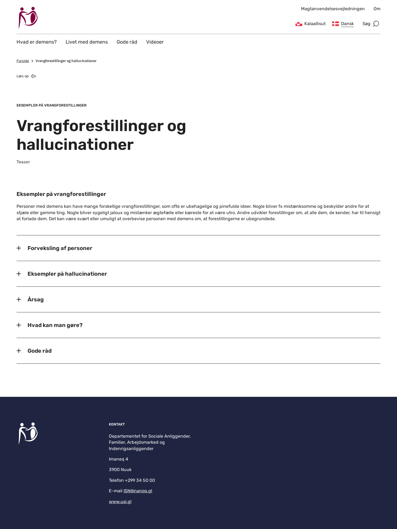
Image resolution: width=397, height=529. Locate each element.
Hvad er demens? (37, 42)
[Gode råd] (198, 350)
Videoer (155, 42)
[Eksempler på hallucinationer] (198, 273)
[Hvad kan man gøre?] (198, 325)
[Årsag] (198, 299)
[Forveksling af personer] (198, 248)
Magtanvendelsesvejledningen (333, 8)
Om (377, 8)
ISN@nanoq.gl (138, 490)
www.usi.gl (120, 501)
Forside (25, 61)
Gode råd (127, 42)
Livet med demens (87, 42)
